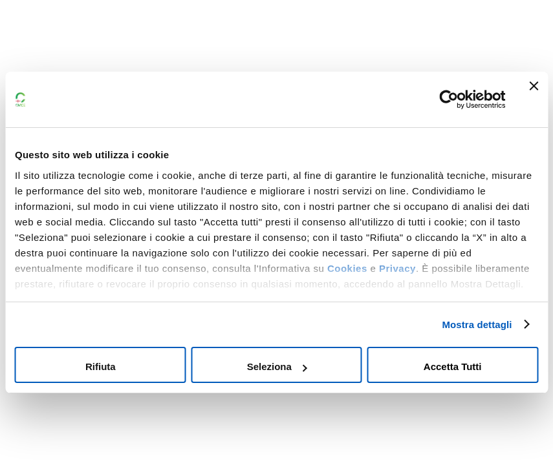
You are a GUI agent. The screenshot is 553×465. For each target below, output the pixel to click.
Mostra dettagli (477, 324)
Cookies (347, 268)
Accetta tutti (453, 366)
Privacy (397, 268)
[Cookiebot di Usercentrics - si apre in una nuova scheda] (448, 99)
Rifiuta (100, 366)
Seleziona (277, 366)
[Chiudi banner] (533, 99)
